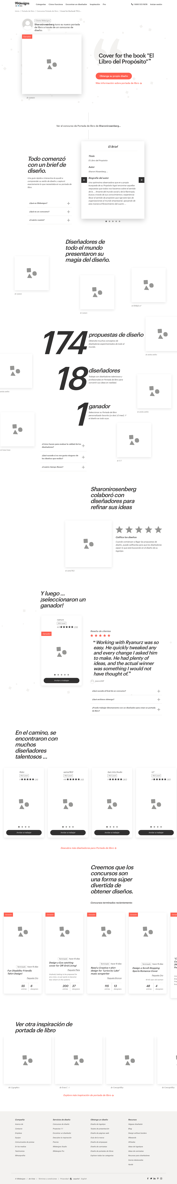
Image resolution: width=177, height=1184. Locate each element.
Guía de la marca (97, 1138)
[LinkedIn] (154, 1178)
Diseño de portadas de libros (101, 1151)
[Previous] (84, 180)
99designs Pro (58, 1151)
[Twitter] (151, 1178)
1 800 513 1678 (139, 4)
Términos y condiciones (47, 1179)
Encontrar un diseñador (76, 4)
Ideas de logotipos (135, 1146)
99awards (132, 1138)
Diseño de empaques (98, 1142)
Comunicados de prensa (24, 1142)
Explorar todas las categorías (101, 1155)
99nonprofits (20, 1155)
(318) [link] (76, 627)
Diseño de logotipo (97, 1124)
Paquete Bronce (114, 978)
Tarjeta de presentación (99, 1129)
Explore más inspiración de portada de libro (88, 1095)
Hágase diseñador (135, 1124)
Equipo (17, 1138)
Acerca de (19, 1124)
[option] (106, 221)
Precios (55, 1142)
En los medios (20, 1146)
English (84, 1179)
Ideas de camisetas (136, 1151)
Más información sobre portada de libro (119, 83)
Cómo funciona (56, 4)
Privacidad (64, 1179)
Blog (130, 1129)
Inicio (17, 11)
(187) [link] (169, 779)
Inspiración (95, 4)
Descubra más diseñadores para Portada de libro (89, 848)
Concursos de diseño (61, 1124)
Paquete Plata (73, 970)
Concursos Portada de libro (47, 11)
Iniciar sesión (156, 4)
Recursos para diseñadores (139, 1155)
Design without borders (137, 1133)
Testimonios (19, 1151)
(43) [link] (82, 779)
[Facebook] (148, 1178)
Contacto (18, 1129)
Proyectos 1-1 (58, 1129)
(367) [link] (125, 779)
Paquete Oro (32, 978)
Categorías (41, 4)
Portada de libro (28, 11)
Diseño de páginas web (99, 1133)
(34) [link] (36, 779)
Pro (104, 4)
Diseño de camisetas (98, 1146)
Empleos (18, 1133)
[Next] (141, 180)
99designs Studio (60, 1146)
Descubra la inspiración (62, 1138)
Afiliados (131, 1142)
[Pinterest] (158, 1178)
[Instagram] (161, 1178)
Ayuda (130, 1164)
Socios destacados (135, 1160)
